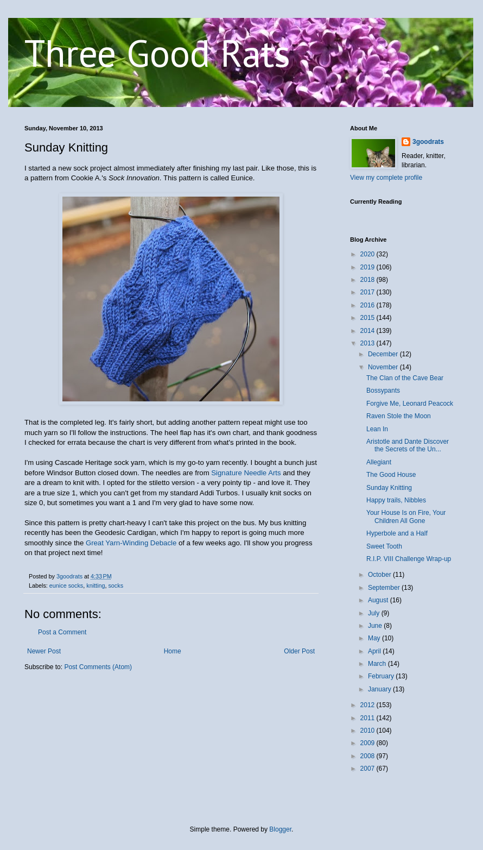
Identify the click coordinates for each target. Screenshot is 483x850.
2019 (368, 267)
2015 (368, 318)
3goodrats (428, 142)
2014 (368, 331)
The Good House (391, 474)
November (384, 367)
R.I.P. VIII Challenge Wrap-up (408, 559)
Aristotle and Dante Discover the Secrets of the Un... (407, 445)
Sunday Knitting (389, 488)
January (380, 689)
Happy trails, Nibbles (396, 500)
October (380, 574)
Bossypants (383, 390)
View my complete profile (386, 177)
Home (172, 651)
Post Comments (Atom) (98, 667)
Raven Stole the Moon (398, 416)
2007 (368, 768)
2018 (368, 280)
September (385, 587)
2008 (368, 756)
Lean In (377, 429)
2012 (368, 705)
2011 (368, 718)
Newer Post (44, 651)
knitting (95, 585)
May (375, 638)
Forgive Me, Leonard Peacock (409, 403)
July (375, 613)
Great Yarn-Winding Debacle (131, 543)
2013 (368, 343)
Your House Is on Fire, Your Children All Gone (406, 516)
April (375, 651)
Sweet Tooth (384, 546)
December (384, 354)
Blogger (280, 829)
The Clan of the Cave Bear (404, 378)
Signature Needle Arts (246, 473)
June (376, 625)
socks (115, 585)
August (379, 600)
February (382, 676)
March (378, 664)
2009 (368, 743)
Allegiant (378, 462)
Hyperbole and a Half (397, 533)
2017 (368, 292)
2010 (368, 730)
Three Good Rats (157, 52)
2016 (368, 305)
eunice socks (66, 585)
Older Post (299, 651)
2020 (368, 254)
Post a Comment (62, 632)
